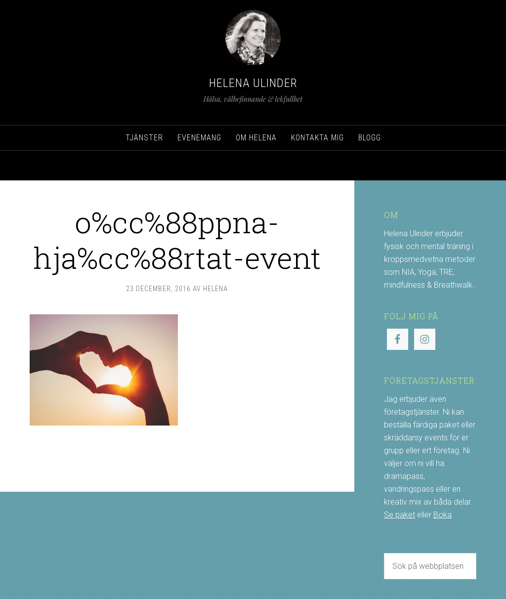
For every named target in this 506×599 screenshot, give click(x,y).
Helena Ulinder (253, 83)
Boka (442, 514)
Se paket (399, 514)
